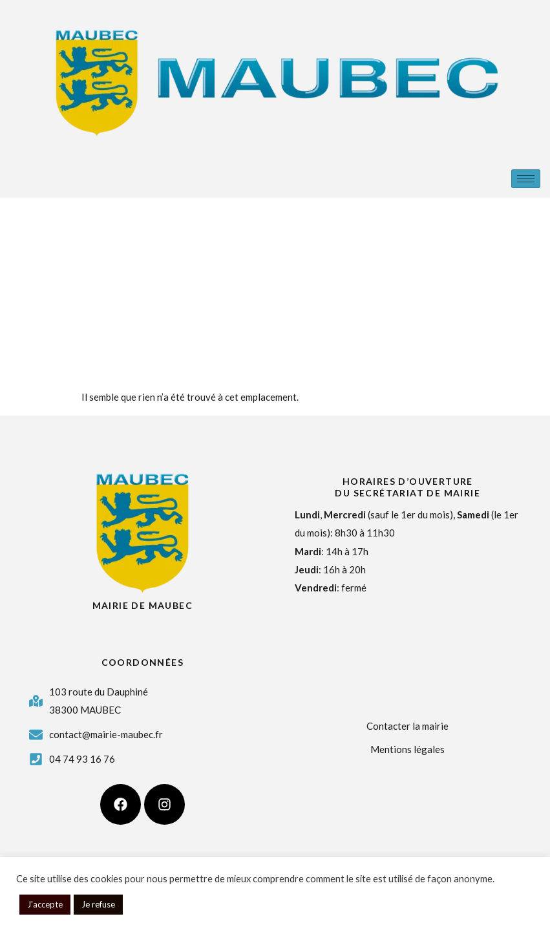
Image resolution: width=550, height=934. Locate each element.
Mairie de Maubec (142, 605)
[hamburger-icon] (525, 178)
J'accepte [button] (45, 904)
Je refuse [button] (98, 904)
